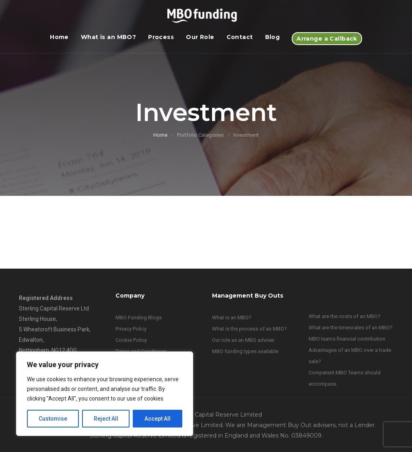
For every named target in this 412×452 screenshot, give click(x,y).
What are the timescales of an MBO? (351, 328)
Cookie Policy (131, 340)
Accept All (157, 418)
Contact (240, 37)
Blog (272, 37)
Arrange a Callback (327, 38)
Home (59, 37)
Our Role (200, 37)
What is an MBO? (108, 37)
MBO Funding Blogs (138, 317)
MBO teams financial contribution (347, 339)
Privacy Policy (130, 329)
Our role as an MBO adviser (243, 340)
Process (161, 37)
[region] (104, 393)
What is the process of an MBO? (249, 329)
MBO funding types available (245, 351)
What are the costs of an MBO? (345, 316)
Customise (53, 418)
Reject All (106, 418)
